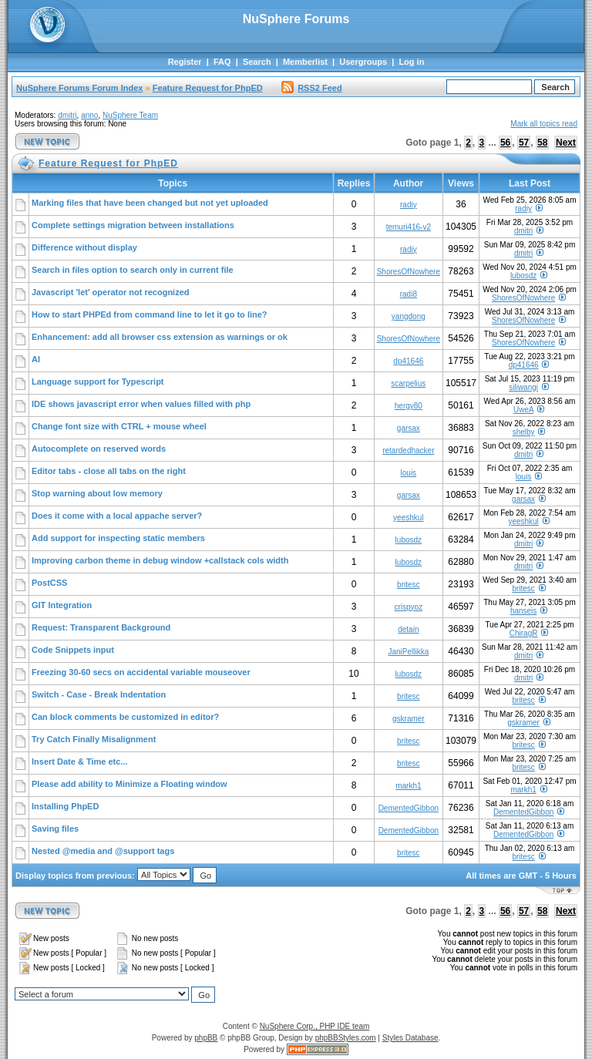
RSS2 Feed (311, 87)
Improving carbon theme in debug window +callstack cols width (160, 560)
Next (566, 142)
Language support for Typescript (98, 381)
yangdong (409, 316)
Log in (411, 61)
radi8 (408, 294)
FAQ (222, 61)
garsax (408, 428)
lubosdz (523, 275)
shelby (524, 432)
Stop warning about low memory (97, 493)
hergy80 (408, 406)
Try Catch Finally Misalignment (94, 739)
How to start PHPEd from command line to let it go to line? (149, 314)
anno (89, 115)
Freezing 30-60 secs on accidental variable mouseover (141, 672)
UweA (523, 409)
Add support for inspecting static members (118, 538)
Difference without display (84, 247)
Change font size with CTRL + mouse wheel (119, 426)
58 (542, 142)
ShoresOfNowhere (408, 271)
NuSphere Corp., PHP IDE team (315, 1026)
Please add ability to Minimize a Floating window (129, 783)
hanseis (523, 611)
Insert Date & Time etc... (80, 761)
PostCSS (49, 582)
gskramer (408, 718)
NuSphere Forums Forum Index (79, 87)
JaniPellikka (408, 651)
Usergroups (363, 61)
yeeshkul (408, 517)
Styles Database (410, 1038)
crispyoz (408, 607)
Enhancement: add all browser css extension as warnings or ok (160, 336)
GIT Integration (62, 605)
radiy (408, 204)
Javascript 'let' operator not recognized (111, 292)
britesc (408, 584)
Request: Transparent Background (101, 627)
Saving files (55, 828)
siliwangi (523, 387)
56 (505, 142)
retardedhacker (408, 450)
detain (408, 629)
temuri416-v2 (408, 227)
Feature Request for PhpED (208, 87)
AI (36, 359)
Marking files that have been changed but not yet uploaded (150, 202)
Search (257, 61)
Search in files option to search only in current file (133, 269)
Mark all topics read (543, 123)
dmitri (67, 115)
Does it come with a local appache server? (117, 515)
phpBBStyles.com (345, 1038)
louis (409, 473)
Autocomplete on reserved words (99, 448)
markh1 (408, 786)
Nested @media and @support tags (103, 851)
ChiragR (524, 633)
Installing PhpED (65, 806)
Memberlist (305, 61)
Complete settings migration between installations (133, 225)
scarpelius (408, 383)
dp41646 (408, 361)
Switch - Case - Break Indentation (99, 694)
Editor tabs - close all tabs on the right (109, 471)
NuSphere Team (130, 115)
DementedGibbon (408, 808)
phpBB (205, 1038)
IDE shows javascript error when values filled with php (141, 403)
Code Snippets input (73, 649)
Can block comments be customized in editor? (125, 716)
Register (185, 61)
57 (524, 142)
